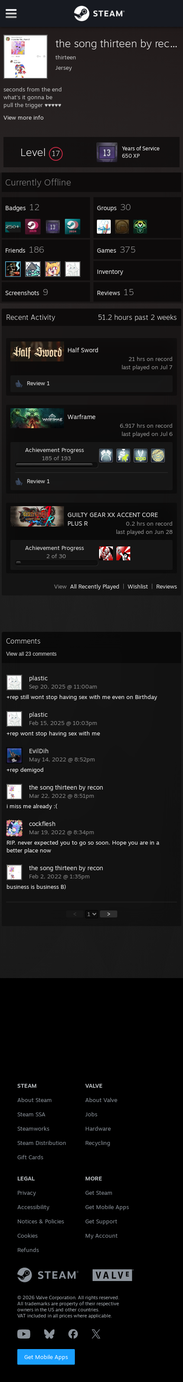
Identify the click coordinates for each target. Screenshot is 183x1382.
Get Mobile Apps (46, 1356)
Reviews (166, 586)
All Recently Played (94, 586)
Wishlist (138, 586)
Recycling (97, 1142)
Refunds (28, 1249)
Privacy (26, 1192)
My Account (101, 1235)
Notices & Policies (40, 1221)
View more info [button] (23, 117)
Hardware (98, 1128)
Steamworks (33, 1128)
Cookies (27, 1235)
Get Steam (98, 1192)
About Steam (34, 1099)
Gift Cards (30, 1157)
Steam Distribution (41, 1142)
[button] (41, 152)
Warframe (81, 416)
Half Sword (82, 350)
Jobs (91, 1114)
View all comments (31, 654)
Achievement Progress (54, 449)
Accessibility (33, 1206)
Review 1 (38, 383)
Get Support (101, 1221)
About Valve (101, 1099)
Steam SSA (31, 1114)
